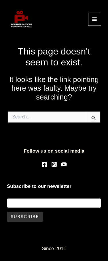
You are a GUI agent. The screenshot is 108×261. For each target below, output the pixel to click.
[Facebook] (44, 164)
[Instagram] (54, 164)
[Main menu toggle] (94, 19)
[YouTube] (64, 164)
